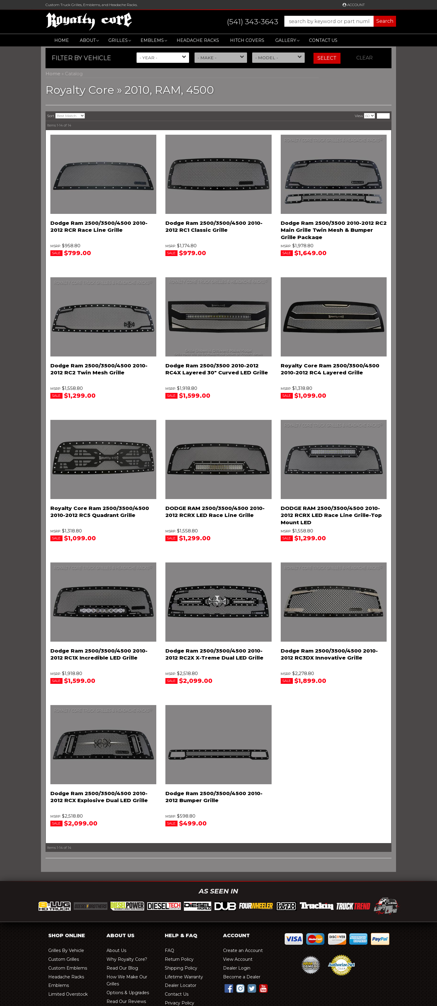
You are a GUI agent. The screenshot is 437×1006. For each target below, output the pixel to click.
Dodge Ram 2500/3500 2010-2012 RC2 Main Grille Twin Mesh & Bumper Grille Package (334, 230)
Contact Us (323, 40)
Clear (364, 58)
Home (61, 40)
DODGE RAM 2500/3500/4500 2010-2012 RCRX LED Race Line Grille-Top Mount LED (331, 515)
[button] (305, 21)
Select (327, 58)
